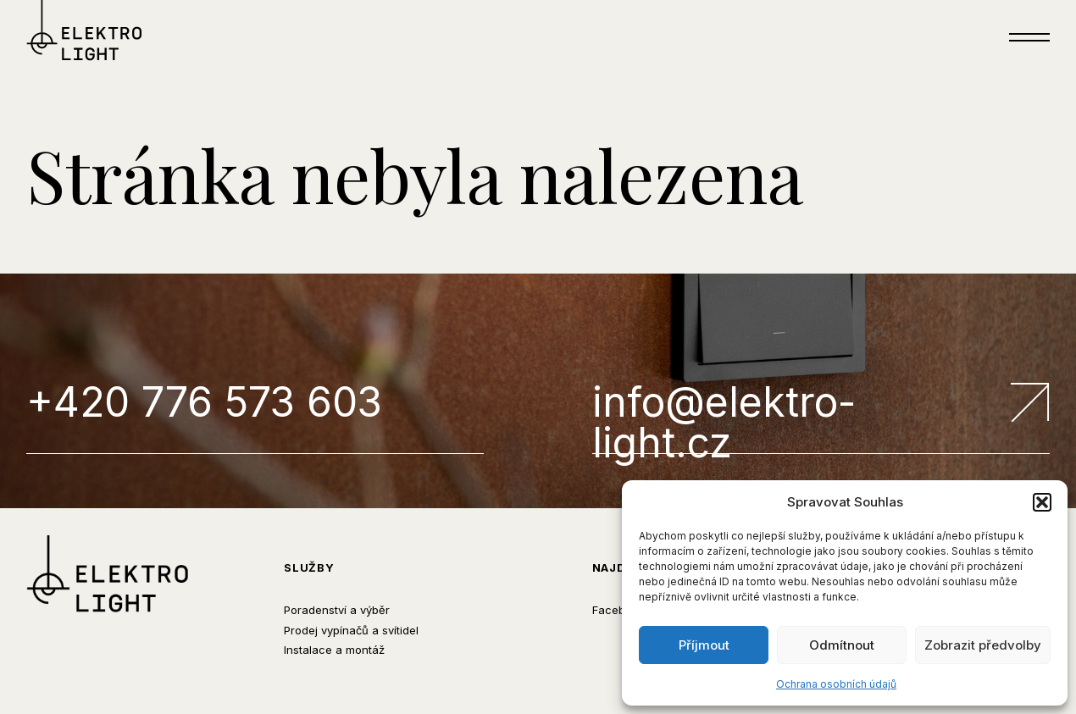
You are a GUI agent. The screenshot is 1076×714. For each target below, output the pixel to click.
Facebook (618, 610)
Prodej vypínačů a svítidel (351, 630)
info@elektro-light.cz (821, 418)
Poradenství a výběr (337, 610)
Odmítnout (841, 645)
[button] (1042, 502)
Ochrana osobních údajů (836, 684)
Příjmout (704, 645)
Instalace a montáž (334, 649)
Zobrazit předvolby (982, 645)
